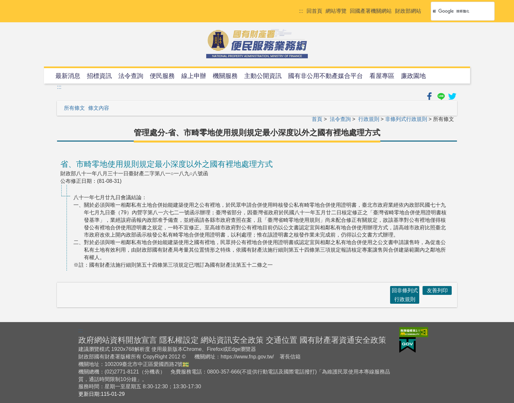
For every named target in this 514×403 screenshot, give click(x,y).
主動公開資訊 (263, 75)
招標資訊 (99, 75)
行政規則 (368, 119)
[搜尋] (454, 11)
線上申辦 (193, 75)
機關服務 (225, 75)
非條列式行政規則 (406, 119)
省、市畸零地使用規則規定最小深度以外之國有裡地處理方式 (166, 164)
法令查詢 (130, 75)
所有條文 (74, 108)
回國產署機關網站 (371, 11)
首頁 (317, 119)
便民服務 (162, 75)
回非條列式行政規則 (405, 295)
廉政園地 (413, 75)
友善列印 (437, 290)
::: (301, 11)
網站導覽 (336, 11)
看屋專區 (381, 75)
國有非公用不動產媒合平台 (325, 75)
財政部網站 (408, 11)
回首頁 (314, 11)
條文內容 (98, 108)
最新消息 (67, 75)
